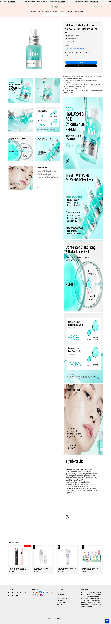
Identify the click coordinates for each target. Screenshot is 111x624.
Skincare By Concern (78, 11)
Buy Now (81, 62)
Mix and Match (61, 11)
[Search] (66, 14)
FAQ (58, 596)
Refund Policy (64, 621)
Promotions (68, 45)
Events (55, 11)
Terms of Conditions (48, 621)
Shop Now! (14, 1)
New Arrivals (41, 11)
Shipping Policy (60, 600)
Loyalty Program (61, 594)
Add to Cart (81, 66)
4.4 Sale (70, 11)
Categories (48, 11)
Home (28, 11)
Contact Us (59, 604)
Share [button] (67, 70)
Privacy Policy (57, 621)
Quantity (67, 55)
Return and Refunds (61, 602)
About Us (59, 592)
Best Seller (33, 11)
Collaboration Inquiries (62, 598)
